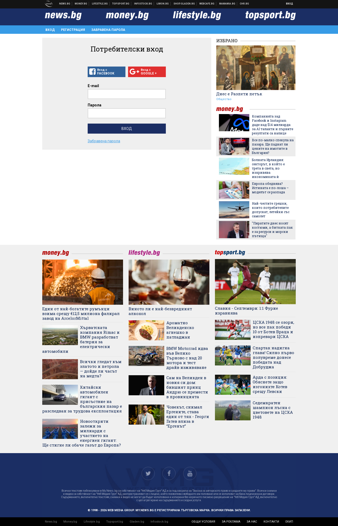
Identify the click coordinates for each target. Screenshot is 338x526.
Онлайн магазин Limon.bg (163, 4)
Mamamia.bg (227, 4)
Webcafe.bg (207, 4)
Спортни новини (121, 4)
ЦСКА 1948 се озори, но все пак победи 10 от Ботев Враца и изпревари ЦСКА (273, 329)
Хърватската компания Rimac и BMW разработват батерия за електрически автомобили (81, 339)
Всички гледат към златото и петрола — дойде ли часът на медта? (100, 368)
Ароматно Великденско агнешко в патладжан (180, 329)
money (233, 109)
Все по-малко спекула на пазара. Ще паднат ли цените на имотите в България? (273, 146)
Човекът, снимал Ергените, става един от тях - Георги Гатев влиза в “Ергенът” (187, 416)
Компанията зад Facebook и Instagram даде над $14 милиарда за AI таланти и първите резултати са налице (272, 124)
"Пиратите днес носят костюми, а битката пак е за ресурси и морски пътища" (272, 229)
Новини (65, 4)
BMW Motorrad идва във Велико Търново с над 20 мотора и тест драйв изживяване (187, 358)
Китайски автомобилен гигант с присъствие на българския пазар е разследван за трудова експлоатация (82, 399)
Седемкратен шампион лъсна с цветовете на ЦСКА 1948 (273, 409)
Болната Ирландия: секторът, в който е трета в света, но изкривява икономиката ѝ (268, 168)
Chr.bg (244, 4)
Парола (94, 105)
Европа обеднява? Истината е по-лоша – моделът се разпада (270, 187)
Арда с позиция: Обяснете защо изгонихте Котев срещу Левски (270, 384)
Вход (289, 3)
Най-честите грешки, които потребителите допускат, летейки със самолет (270, 209)
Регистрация (73, 30)
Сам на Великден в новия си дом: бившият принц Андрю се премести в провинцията (187, 387)
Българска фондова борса (143, 4)
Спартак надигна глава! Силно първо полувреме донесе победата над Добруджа (273, 357)
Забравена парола (108, 30)
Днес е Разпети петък (239, 93)
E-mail (93, 86)
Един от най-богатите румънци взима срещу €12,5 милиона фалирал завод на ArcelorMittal (81, 313)
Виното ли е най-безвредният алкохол (160, 311)
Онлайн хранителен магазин (184, 4)
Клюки (100, 4)
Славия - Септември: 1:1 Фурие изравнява (246, 311)
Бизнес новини (81, 4)
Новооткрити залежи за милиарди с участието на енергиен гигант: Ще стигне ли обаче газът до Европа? (81, 433)
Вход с (106, 72)
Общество (224, 99)
